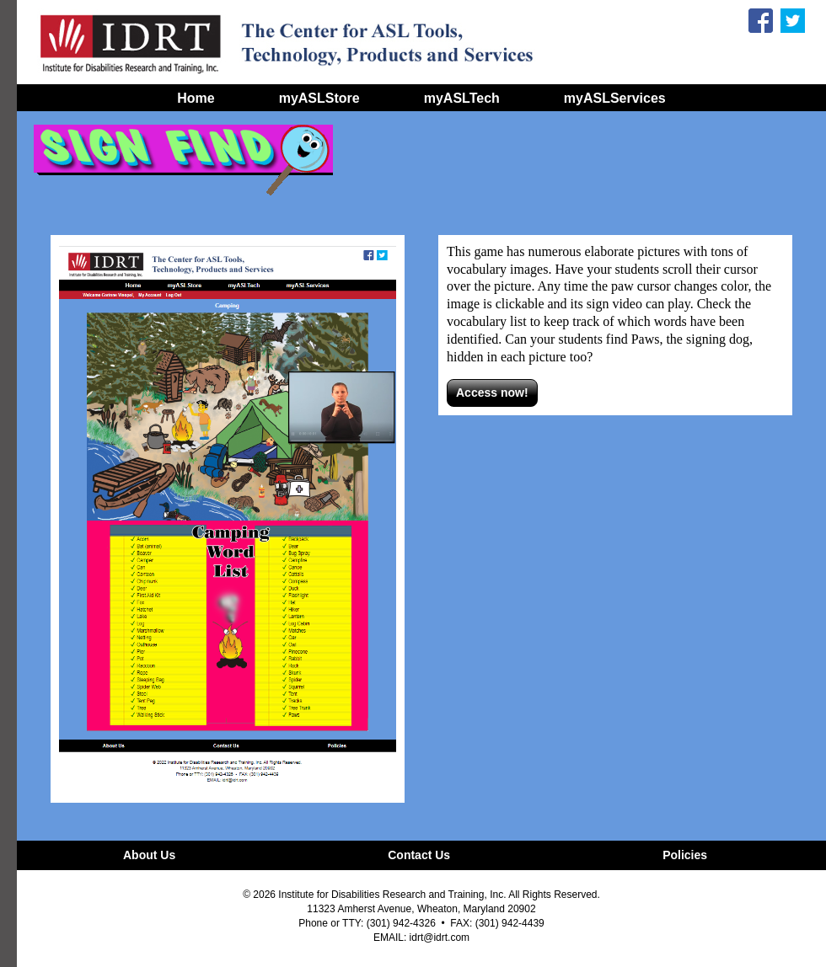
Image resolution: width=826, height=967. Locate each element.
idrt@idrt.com (440, 937)
